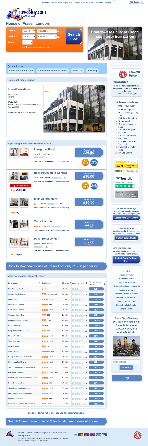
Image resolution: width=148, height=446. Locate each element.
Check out (12, 36)
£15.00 (97, 294)
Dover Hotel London (46, 238)
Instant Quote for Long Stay (126, 259)
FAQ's (20, 436)
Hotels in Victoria (126, 279)
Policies (27, 436)
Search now (74, 36)
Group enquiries (126, 228)
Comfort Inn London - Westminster (21, 404)
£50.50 (97, 372)
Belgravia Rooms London (18, 320)
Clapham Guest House (16, 315)
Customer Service (86, 2)
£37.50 (97, 336)
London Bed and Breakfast (126, 298)
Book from (89, 152)
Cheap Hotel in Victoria (127, 282)
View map (65, 161)
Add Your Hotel (51, 433)
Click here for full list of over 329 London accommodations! (56, 413)
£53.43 (97, 378)
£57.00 (97, 383)
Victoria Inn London (15, 398)
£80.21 (97, 404)
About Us (21, 433)
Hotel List (77, 70)
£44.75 (97, 352)
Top (126, 378)
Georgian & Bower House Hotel (20, 357)
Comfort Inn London (16, 310)
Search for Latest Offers (126, 218)
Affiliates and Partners (35, 433)
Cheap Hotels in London (126, 305)
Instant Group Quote (126, 238)
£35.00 (97, 325)
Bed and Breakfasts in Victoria (126, 286)
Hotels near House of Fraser (52, 70)
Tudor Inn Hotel (43, 221)
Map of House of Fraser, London (22, 112)
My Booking (73, 2)
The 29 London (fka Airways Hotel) (21, 367)
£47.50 (97, 367)
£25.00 (97, 310)
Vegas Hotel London (16, 304)
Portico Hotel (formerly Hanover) (20, 393)
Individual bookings (126, 208)
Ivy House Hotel (14, 325)
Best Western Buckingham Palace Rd (22, 378)
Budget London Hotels (126, 301)
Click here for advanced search (37, 47)
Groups (54, 2)
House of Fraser (127, 275)
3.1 (61, 204)
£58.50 (97, 388)
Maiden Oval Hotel (15, 336)
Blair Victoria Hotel (45, 198)
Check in (11, 30)
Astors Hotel (13, 351)
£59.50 (97, 399)
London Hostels (126, 309)
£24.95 (97, 305)
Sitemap (108, 2)
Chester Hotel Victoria (16, 294)
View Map (92, 70)
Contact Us (99, 2)
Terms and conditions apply (126, 94)
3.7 (65, 226)
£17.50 (97, 299)
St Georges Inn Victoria (17, 362)
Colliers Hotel (13, 346)
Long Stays (62, 2)
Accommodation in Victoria (126, 294)
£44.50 (97, 341)
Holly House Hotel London (50, 172)
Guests (11, 42)
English (135, 2)
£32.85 (97, 320)
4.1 (47, 157)
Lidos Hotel (12, 299)
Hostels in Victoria (127, 290)
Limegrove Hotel (44, 149)
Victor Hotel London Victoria (19, 388)
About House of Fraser (21, 70)
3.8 (47, 247)
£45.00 (97, 357)
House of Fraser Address (19, 89)
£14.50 (97, 289)
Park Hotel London (15, 372)
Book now (45, 2)
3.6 (65, 178)
